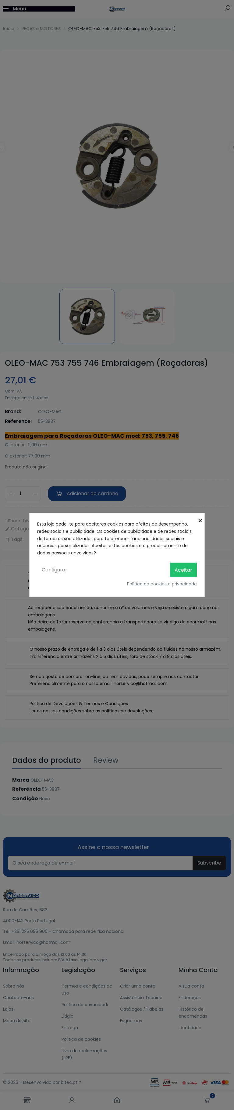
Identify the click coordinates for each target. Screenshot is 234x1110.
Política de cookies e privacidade (162, 584)
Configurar (54, 569)
